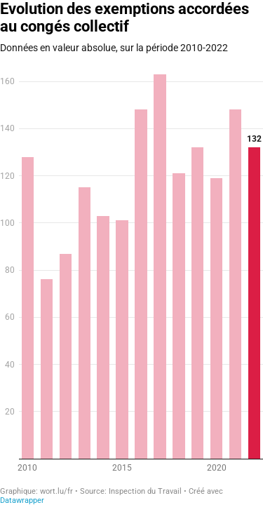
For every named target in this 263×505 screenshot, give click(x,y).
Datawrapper (22, 500)
